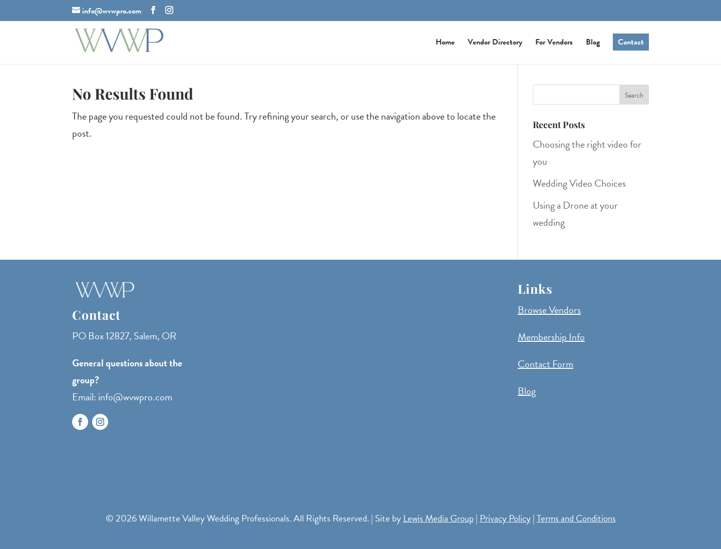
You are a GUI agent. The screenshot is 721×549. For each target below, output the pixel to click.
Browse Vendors (549, 309)
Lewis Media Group (438, 518)
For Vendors (554, 43)
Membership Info (551, 336)
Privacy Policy (505, 518)
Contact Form (545, 363)
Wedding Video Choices (579, 183)
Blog (593, 43)
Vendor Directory (495, 43)
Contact (631, 42)
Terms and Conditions (576, 518)
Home (445, 43)
